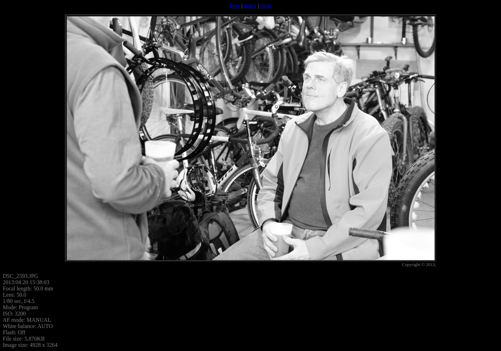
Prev (235, 6)
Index (250, 6)
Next (266, 6)
